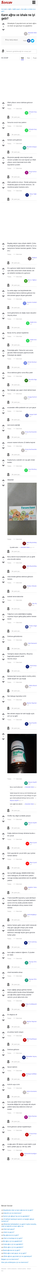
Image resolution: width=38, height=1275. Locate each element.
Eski (22, 58)
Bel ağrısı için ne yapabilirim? (12, 1241)
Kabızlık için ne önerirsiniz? (12, 1213)
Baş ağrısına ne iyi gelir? (11, 1235)
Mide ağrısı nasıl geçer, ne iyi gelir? (14, 1253)
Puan (35, 58)
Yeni (28, 58)
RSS (2, 1271)
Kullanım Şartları (22, 1269)
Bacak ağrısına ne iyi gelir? (11, 1250)
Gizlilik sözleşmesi (12, 1269)
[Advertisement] (19, 81)
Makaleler (3, 1269)
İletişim (29, 1269)
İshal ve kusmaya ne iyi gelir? (13, 1238)
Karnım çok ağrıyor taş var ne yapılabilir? (16, 1216)
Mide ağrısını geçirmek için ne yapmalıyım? (18, 1256)
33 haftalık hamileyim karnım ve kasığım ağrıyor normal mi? (17, 1220)
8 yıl (29, 35)
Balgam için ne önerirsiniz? (10, 1259)
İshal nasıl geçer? (9, 1229)
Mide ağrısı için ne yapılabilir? (13, 1247)
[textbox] (21, 51)
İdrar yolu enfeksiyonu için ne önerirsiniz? (14, 1262)
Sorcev (13, 3)
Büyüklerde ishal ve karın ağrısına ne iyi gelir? (18, 1210)
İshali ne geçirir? (9, 1232)
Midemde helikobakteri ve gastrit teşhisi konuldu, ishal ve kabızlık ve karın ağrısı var (18, 1225)
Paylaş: (9, 108)
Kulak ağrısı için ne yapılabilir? (13, 1244)
